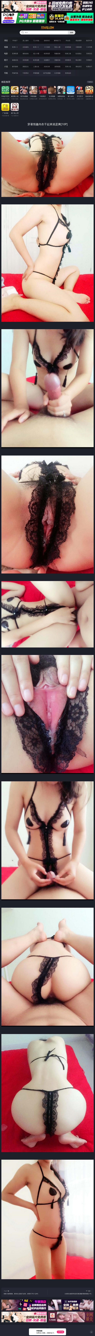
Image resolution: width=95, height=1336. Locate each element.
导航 (6, 73)
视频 (6, 47)
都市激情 (15, 66)
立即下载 (60, 1332)
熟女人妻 (57, 47)
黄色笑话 (79, 66)
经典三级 (68, 53)
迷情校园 (57, 66)
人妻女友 (36, 66)
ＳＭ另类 (89, 47)
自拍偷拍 (26, 47)
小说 (6, 66)
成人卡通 (36, 53)
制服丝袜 (57, 53)
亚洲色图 (26, 60)
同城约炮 (15, 73)
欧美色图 (36, 60)
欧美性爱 (47, 53)
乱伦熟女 (79, 53)
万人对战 (36, 40)
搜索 (71, 32)
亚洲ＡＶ (15, 47)
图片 (6, 60)
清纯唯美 (68, 60)
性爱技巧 (89, 66)
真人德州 (26, 40)
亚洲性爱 (15, 53)
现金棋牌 (79, 40)
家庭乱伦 (26, 66)
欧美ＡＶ (36, 47)
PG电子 (15, 40)
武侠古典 (47, 66)
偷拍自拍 (26, 53)
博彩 (6, 40)
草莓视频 (36, 73)
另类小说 (68, 66)
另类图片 (89, 60)
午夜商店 (26, 73)
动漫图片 (47, 60)
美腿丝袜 (57, 60)
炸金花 (68, 40)
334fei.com (47, 28)
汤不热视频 (47, 73)
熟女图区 (79, 60)
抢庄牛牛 (89, 40)
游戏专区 (47, 40)
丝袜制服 (68, 47)
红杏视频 (57, 73)
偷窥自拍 (15, 60)
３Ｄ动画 (47, 47)
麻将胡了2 (57, 40)
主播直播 (79, 47)
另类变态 (89, 53)
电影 (6, 53)
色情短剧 (68, 73)
